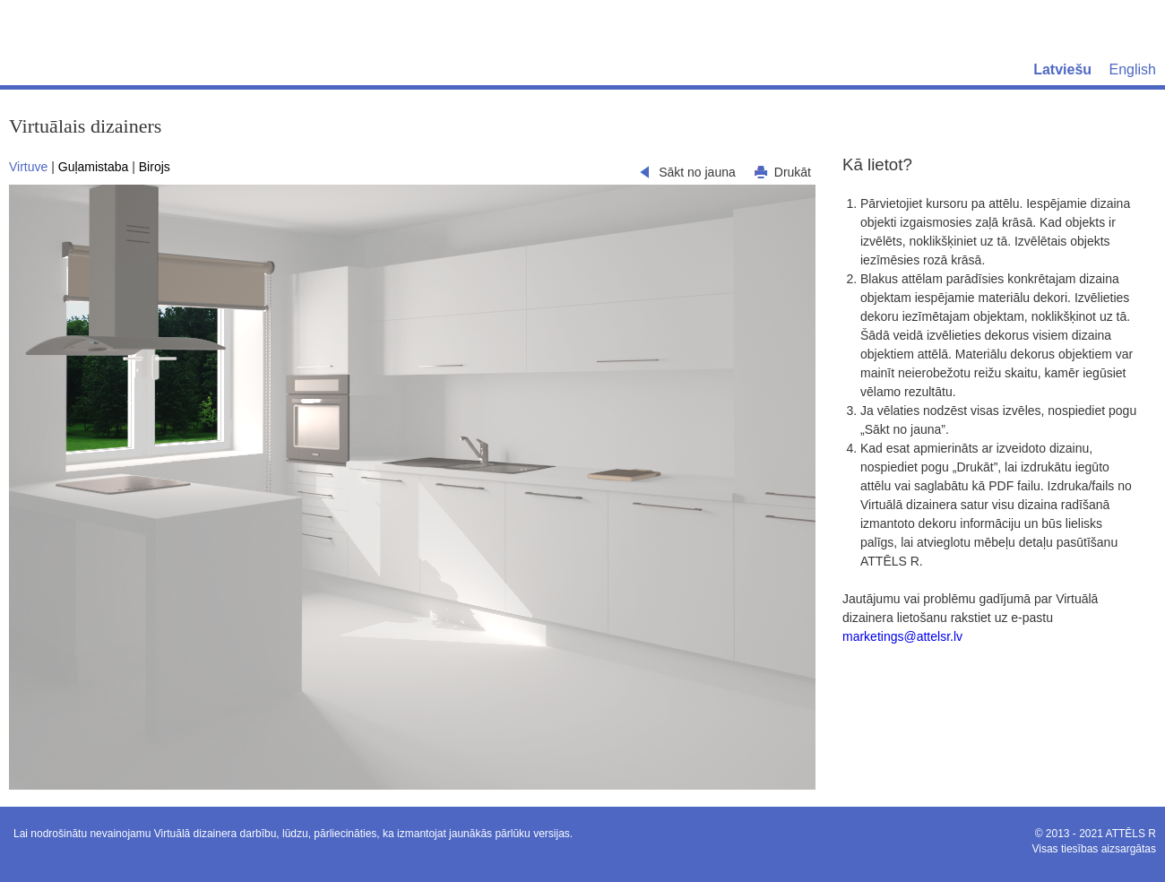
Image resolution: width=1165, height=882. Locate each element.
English (1132, 69)
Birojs (154, 167)
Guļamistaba (93, 167)
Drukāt (792, 172)
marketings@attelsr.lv (902, 636)
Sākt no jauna (697, 172)
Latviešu (1062, 69)
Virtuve (28, 167)
